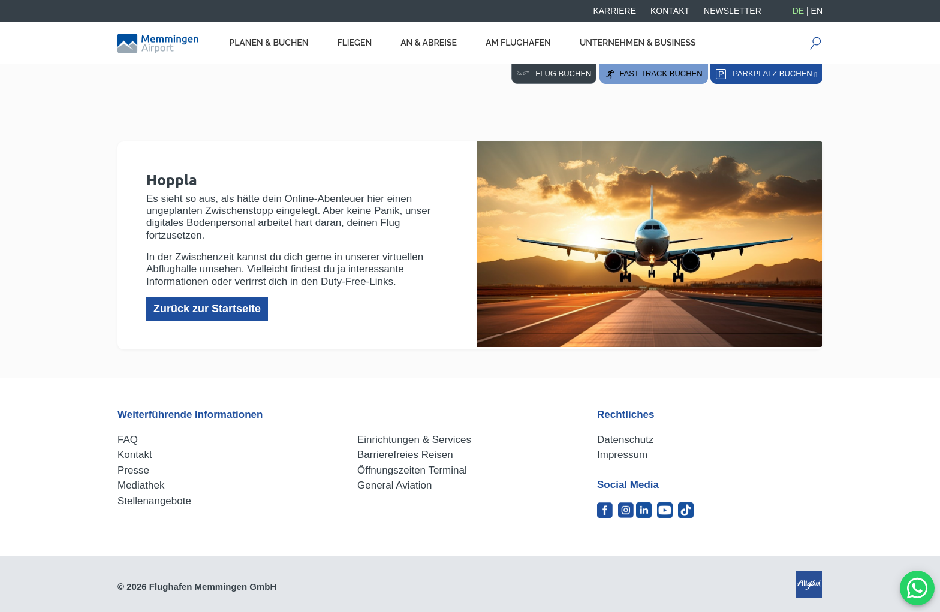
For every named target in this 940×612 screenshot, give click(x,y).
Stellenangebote (154, 501)
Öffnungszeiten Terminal (412, 470)
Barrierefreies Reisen (405, 454)
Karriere (614, 11)
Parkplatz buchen (766, 74)
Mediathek (141, 485)
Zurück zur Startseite (207, 309)
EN (816, 11)
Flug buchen (554, 73)
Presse (133, 470)
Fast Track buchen (653, 74)
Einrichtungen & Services (414, 439)
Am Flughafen (518, 42)
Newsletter (732, 11)
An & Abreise (428, 42)
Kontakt (669, 11)
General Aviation (394, 485)
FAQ (128, 439)
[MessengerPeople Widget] (917, 588)
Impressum (622, 454)
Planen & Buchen (268, 42)
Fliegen (355, 42)
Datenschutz (625, 439)
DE (798, 11)
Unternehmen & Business (638, 42)
